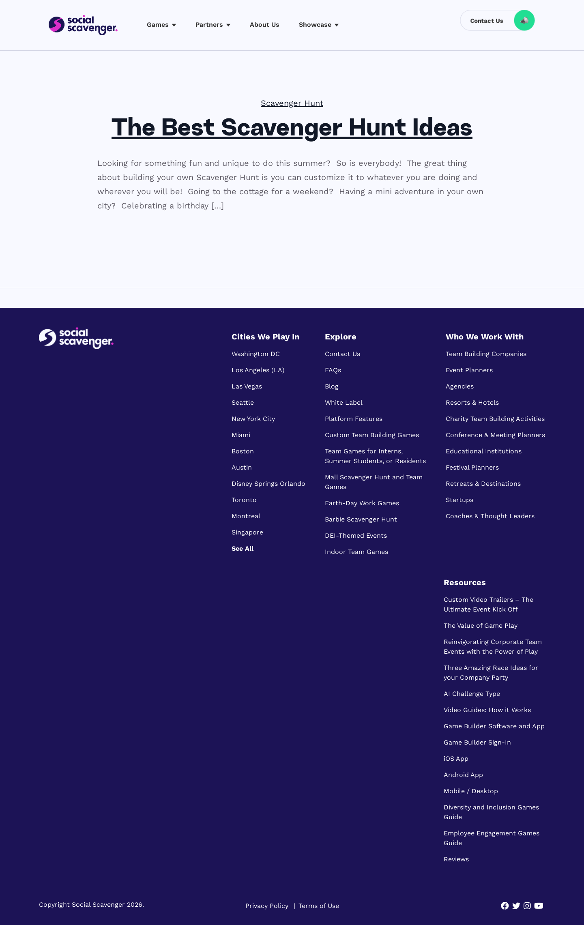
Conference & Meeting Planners (495, 435)
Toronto (244, 500)
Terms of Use (318, 906)
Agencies (460, 386)
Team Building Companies (486, 354)
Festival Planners (472, 467)
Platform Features (353, 419)
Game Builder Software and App (494, 726)
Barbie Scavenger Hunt (361, 519)
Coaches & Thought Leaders (490, 516)
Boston (243, 451)
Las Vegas (247, 386)
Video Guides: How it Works (487, 710)
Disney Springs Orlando (268, 483)
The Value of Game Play (480, 625)
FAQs (333, 370)
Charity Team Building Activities (495, 419)
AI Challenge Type (472, 694)
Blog (332, 386)
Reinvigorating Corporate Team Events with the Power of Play (493, 646)
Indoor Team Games (356, 552)
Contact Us (342, 354)
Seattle (243, 402)
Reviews (456, 859)
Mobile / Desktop (471, 791)
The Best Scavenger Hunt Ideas (292, 129)
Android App (463, 775)
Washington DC (256, 354)
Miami (241, 435)
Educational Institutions (484, 451)
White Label (344, 402)
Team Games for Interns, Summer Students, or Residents (375, 456)
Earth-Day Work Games (362, 503)
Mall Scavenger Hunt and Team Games (374, 482)
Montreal (246, 516)
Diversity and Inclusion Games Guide (491, 812)
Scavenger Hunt (292, 103)
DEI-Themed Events (356, 535)
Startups (459, 500)
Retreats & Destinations (483, 483)
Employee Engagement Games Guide (491, 838)
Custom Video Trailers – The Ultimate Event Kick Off (488, 604)
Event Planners (469, 370)
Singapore (247, 532)
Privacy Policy (266, 906)
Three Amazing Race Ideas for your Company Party (491, 672)
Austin (242, 467)
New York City (253, 419)
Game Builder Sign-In (477, 742)
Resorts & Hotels (472, 402)
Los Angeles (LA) (258, 370)
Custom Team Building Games (372, 435)
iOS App (456, 758)
